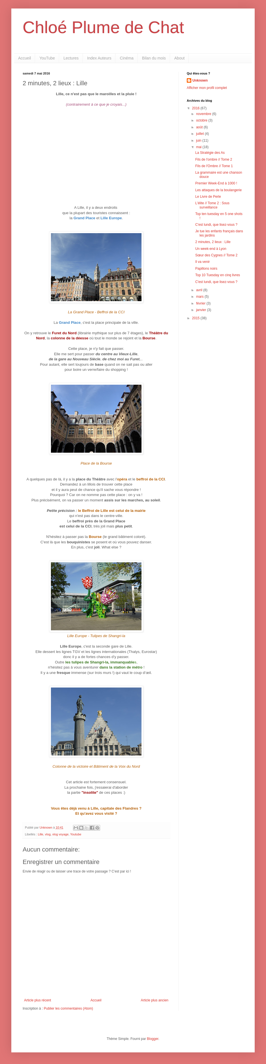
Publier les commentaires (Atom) (68, 1008)
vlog (48, 834)
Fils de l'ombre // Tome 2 (213, 159)
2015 (196, 318)
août (200, 127)
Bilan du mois (154, 58)
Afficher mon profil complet (207, 88)
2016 (196, 108)
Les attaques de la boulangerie (218, 190)
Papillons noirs (206, 269)
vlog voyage (60, 834)
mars (200, 297)
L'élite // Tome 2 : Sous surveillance (212, 205)
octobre (202, 120)
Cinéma (126, 58)
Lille (40, 834)
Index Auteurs (99, 58)
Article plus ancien (154, 1000)
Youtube (75, 834)
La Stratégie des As (210, 153)
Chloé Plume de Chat (103, 27)
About (179, 58)
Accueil (24, 58)
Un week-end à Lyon (210, 249)
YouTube (47, 58)
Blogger (152, 1039)
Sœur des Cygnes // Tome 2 (216, 255)
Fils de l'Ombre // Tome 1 (214, 166)
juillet (200, 134)
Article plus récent (37, 1000)
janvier (201, 310)
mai (199, 147)
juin (199, 140)
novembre (204, 114)
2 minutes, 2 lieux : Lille (213, 242)
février (201, 303)
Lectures (71, 58)
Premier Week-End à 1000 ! (216, 183)
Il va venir (202, 262)
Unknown (200, 80)
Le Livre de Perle (208, 197)
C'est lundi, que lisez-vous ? (216, 225)
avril (199, 290)
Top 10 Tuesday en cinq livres (217, 275)
